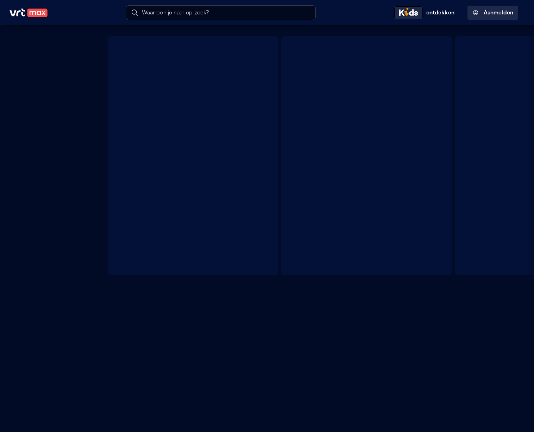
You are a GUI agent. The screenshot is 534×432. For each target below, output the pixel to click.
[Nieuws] (47, 277)
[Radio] (47, 191)
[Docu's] (47, 262)
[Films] (47, 248)
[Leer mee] (47, 366)
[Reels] (47, 81)
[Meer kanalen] (86, 101)
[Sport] (47, 291)
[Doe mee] (47, 337)
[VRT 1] (47, 115)
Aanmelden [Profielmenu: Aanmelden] (493, 12)
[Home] (47, 38)
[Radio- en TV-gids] (47, 67)
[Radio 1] (47, 143)
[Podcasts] (47, 206)
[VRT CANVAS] (47, 129)
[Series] (47, 234)
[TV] (47, 220)
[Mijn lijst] (47, 52)
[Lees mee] (47, 351)
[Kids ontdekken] (426, 12)
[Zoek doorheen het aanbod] (86, 178)
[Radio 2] (47, 157)
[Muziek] (47, 305)
